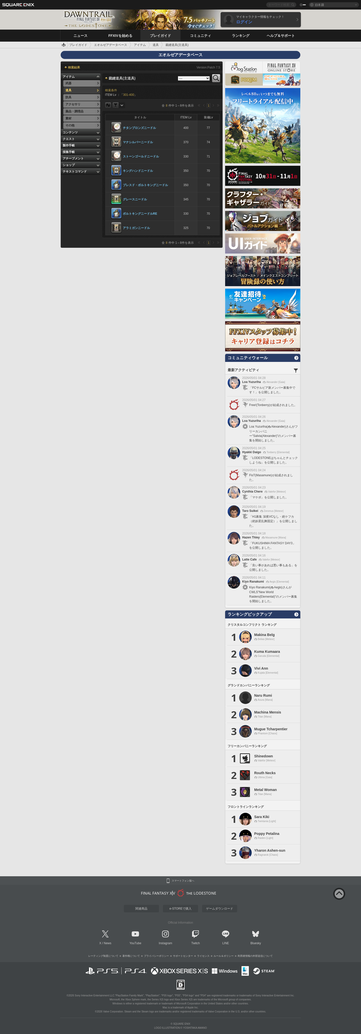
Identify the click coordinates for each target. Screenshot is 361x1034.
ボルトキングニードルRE (140, 213)
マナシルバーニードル (138, 142)
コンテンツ (70, 132)
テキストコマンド (75, 171)
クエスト (69, 139)
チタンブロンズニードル (139, 128)
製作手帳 (69, 145)
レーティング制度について (103, 956)
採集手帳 (69, 152)
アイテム (69, 76)
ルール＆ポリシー (224, 956)
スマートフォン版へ (183, 881)
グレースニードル (135, 199)
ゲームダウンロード (219, 908)
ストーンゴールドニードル (141, 156)
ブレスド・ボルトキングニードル (145, 185)
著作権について (131, 956)
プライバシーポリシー (156, 956)
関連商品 (141, 908)
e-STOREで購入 (180, 908)
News (107, 943)
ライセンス (203, 956)
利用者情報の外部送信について (255, 956)
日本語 (319, 5)
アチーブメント (73, 158)
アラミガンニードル (136, 228)
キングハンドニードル (138, 171)
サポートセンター (183, 956)
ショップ (69, 165)
